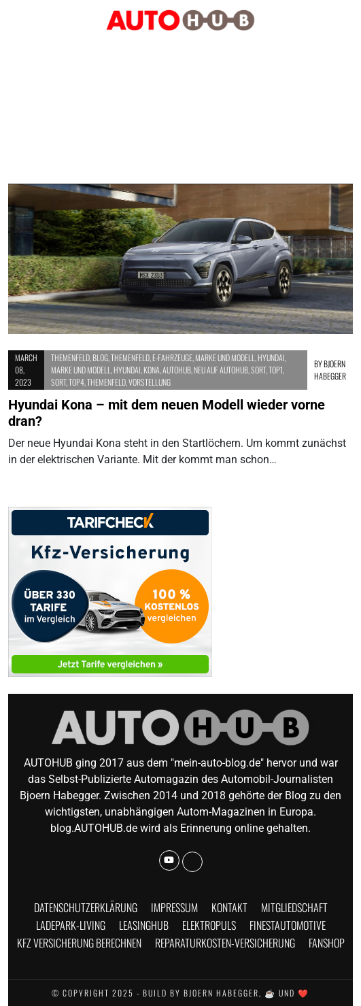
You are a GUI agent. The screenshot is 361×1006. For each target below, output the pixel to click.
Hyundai (271, 357)
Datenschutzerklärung (85, 907)
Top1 (276, 369)
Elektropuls (209, 925)
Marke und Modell (225, 357)
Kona (151, 369)
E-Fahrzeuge (172, 357)
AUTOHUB (176, 369)
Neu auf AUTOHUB (221, 369)
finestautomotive (288, 925)
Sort (258, 369)
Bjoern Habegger (330, 370)
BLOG (100, 357)
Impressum (174, 907)
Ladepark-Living (70, 925)
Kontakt (229, 907)
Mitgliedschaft (294, 907)
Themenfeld (70, 357)
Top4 (76, 382)
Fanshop (327, 943)
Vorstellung (149, 382)
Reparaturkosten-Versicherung (225, 943)
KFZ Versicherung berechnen (79, 943)
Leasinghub (144, 925)
